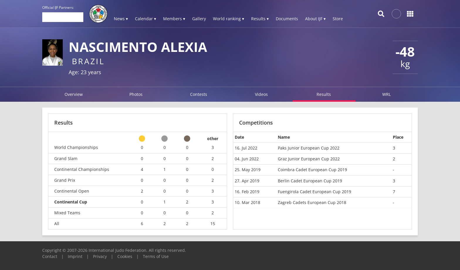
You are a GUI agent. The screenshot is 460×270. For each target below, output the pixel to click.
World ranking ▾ (228, 18)
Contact (49, 256)
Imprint (75, 256)
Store (338, 18)
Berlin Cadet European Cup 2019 (310, 181)
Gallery (199, 18)
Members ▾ (174, 18)
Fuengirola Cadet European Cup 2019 (314, 191)
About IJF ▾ (315, 18)
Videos (261, 94)
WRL (386, 94)
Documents (287, 18)
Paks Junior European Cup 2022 (308, 148)
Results (324, 94)
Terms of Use (156, 256)
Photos (136, 94)
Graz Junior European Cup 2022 (309, 159)
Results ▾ (260, 18)
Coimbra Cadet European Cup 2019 (312, 169)
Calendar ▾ (145, 18)
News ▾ (121, 18)
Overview (74, 94)
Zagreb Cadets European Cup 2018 (312, 202)
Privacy (100, 256)
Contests (198, 94)
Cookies (124, 256)
